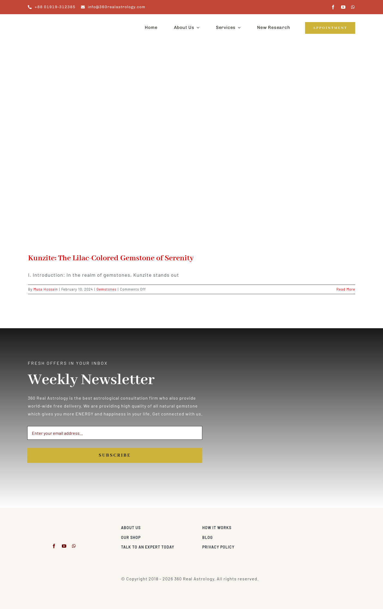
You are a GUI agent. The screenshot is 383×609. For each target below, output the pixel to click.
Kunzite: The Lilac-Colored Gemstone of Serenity (111, 258)
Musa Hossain (46, 289)
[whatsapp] (353, 7)
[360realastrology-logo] (45, 20)
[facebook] (333, 7)
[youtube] (343, 7)
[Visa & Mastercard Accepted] (337, 526)
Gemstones (106, 289)
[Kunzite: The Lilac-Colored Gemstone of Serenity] (191, 151)
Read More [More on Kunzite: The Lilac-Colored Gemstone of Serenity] (345, 289)
